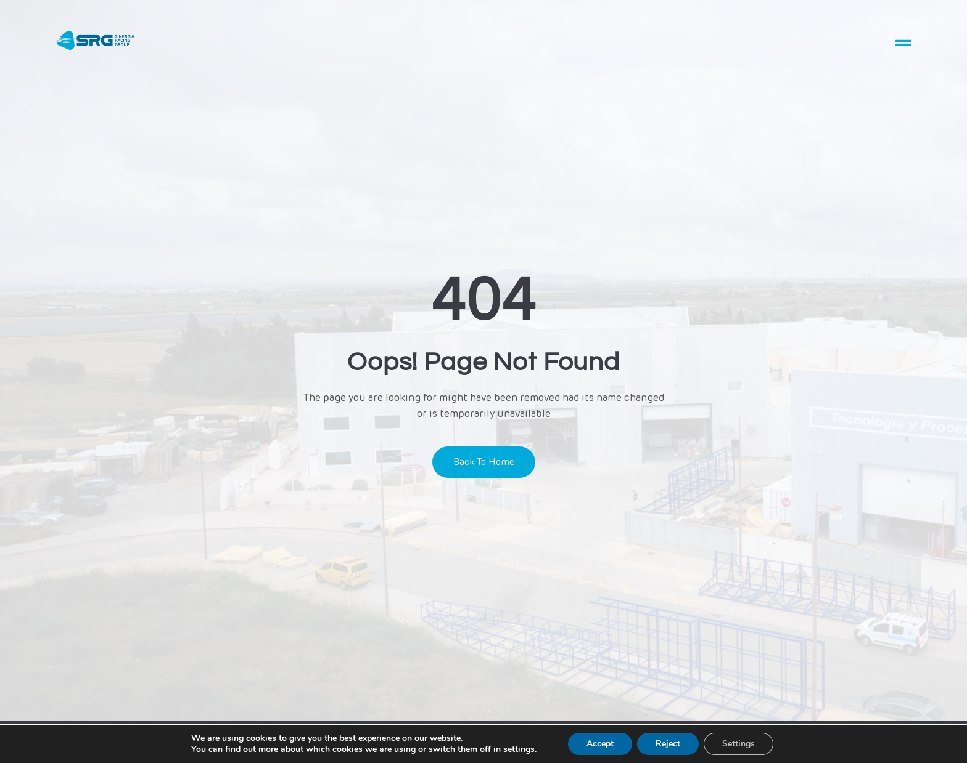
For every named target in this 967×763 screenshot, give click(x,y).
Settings (738, 743)
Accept (600, 743)
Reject (668, 743)
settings (519, 749)
